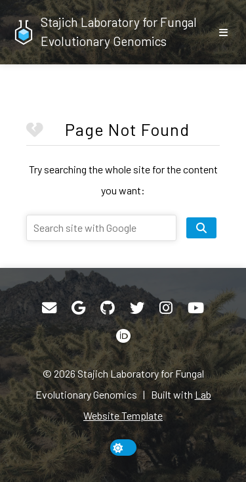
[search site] (201, 227)
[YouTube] (195, 307)
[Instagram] (166, 307)
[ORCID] (123, 336)
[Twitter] (137, 307)
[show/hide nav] (223, 32)
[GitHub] (107, 307)
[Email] (49, 307)
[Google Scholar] (78, 307)
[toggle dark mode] (123, 447)
